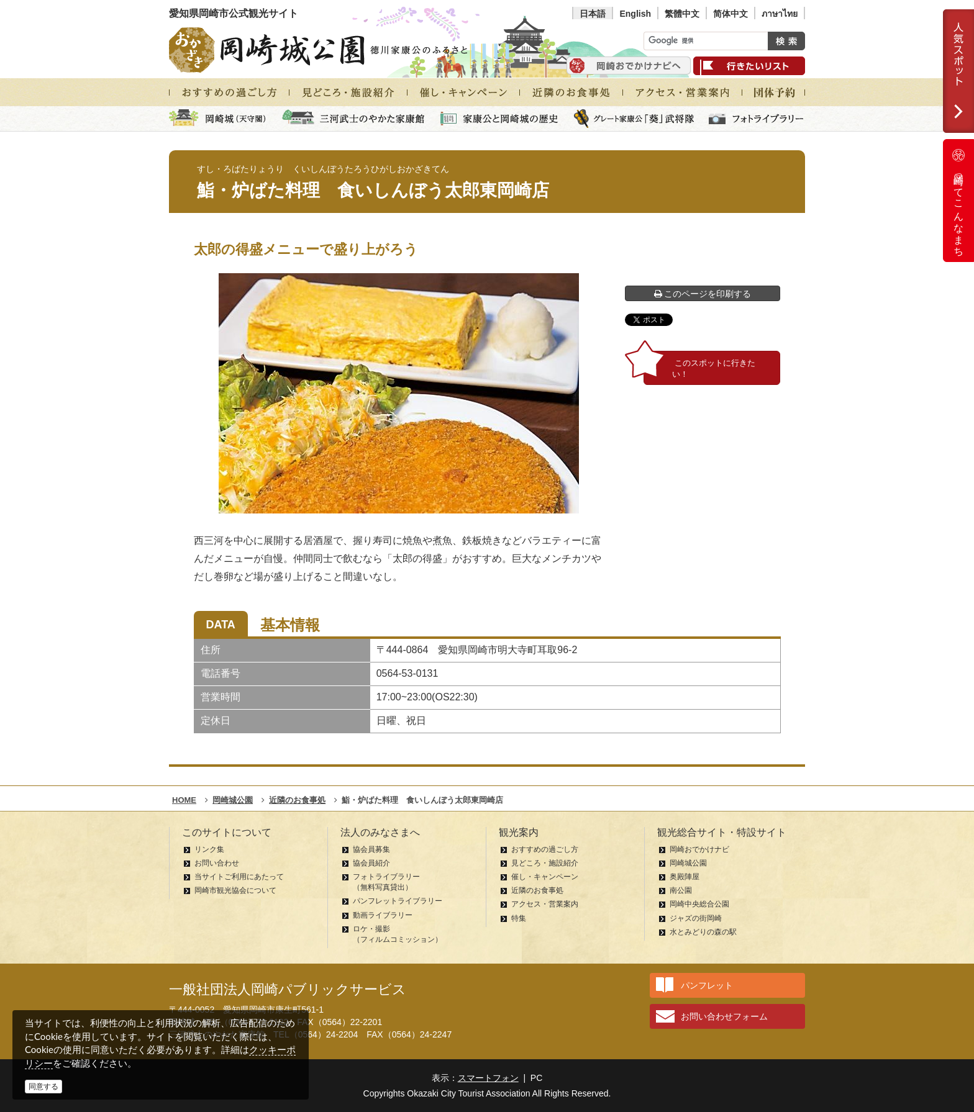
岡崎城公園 (688, 863)
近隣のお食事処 (537, 890)
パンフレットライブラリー (397, 901)
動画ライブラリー (382, 915)
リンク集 (209, 849)
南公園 (681, 890)
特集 (518, 918)
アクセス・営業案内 (544, 904)
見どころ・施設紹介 (544, 863)
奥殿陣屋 (684, 876)
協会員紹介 (371, 863)
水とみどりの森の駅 (703, 932)
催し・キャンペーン (544, 876)
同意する (43, 1086)
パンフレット (707, 985)
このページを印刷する (703, 294)
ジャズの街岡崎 (696, 918)
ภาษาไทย (780, 14)
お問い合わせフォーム (724, 1016)
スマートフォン (488, 1078)
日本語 (593, 14)
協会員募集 (371, 849)
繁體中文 (682, 14)
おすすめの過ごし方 (544, 849)
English (635, 14)
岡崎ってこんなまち (958, 200)
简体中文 (730, 14)
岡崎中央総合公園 (699, 904)
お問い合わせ (216, 863)
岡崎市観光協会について (235, 890)
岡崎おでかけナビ (699, 849)
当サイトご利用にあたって (239, 876)
